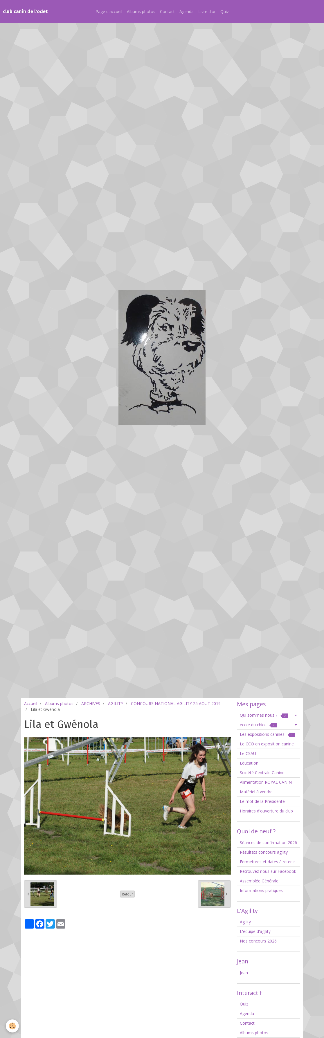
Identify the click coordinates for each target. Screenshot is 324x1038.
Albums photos (141, 11)
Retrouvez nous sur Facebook (268, 871)
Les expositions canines (267, 734)
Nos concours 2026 (258, 941)
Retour (127, 894)
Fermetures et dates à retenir (267, 861)
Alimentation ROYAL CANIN (266, 782)
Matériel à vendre (256, 791)
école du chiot (258, 724)
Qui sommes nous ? (264, 715)
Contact (167, 11)
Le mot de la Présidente (262, 801)
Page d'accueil (109, 11)
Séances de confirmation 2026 (268, 842)
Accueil (30, 703)
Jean (244, 972)
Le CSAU (248, 753)
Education (249, 763)
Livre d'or (207, 11)
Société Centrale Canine (262, 772)
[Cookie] (12, 1025)
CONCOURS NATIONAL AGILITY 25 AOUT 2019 (176, 703)
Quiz (224, 11)
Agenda (186, 11)
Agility (245, 922)
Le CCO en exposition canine (267, 744)
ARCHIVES (90, 703)
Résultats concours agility (264, 852)
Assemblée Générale (259, 881)
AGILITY (115, 703)
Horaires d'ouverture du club (266, 811)
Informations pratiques (261, 890)
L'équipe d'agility (255, 931)
